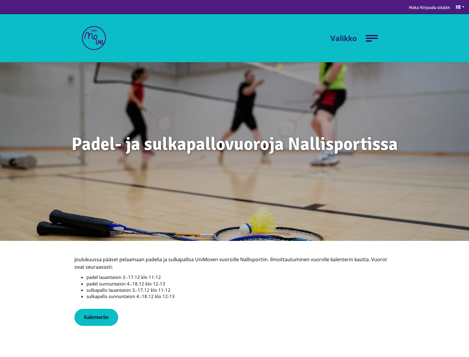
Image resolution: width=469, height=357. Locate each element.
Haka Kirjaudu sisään (429, 7)
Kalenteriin (96, 317)
